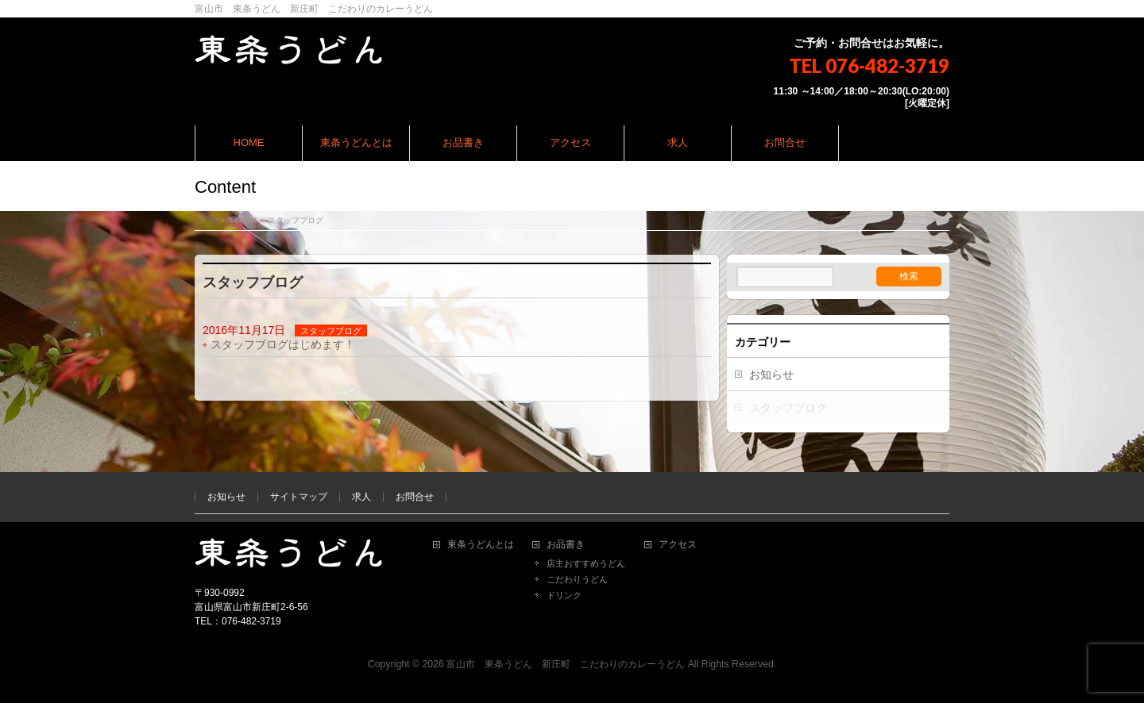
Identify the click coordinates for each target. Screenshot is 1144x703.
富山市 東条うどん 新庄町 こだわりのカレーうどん (565, 664)
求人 (361, 496)
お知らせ (771, 374)
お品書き (566, 545)
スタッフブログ (330, 331)
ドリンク (564, 595)
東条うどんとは (480, 545)
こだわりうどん (577, 579)
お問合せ (415, 496)
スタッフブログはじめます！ (283, 344)
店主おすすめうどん (586, 563)
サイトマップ (298, 496)
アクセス (678, 545)
